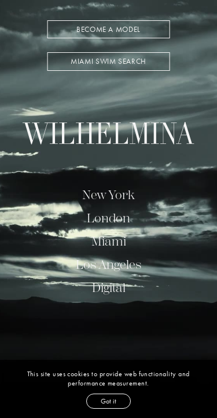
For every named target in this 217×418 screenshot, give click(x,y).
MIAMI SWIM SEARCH (108, 61)
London (108, 218)
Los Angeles (108, 265)
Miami (108, 241)
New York (108, 195)
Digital (109, 288)
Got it (108, 401)
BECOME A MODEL (108, 29)
